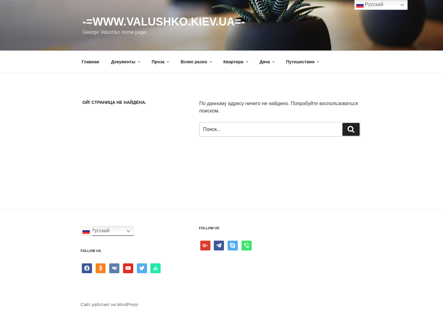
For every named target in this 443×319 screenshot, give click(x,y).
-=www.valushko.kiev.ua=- (163, 21)
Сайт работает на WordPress (109, 304)
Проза (161, 61)
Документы (126, 61)
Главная (90, 61)
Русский (96, 231)
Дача (268, 61)
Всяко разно (197, 61)
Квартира (236, 61)
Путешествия (303, 61)
